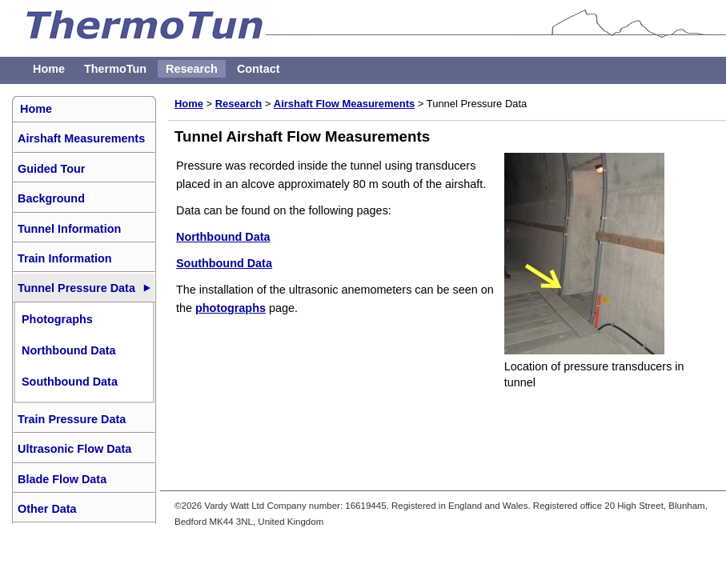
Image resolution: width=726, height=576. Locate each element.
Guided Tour (51, 168)
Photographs (57, 319)
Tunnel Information (69, 228)
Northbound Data (223, 236)
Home (49, 68)
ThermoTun (115, 68)
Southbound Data (224, 263)
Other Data (47, 508)
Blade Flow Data (62, 479)
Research (192, 68)
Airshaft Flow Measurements (344, 104)
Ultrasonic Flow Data (74, 448)
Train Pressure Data (72, 419)
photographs (230, 308)
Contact (258, 68)
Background (51, 198)
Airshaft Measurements (81, 138)
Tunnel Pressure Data (76, 288)
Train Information (65, 258)
